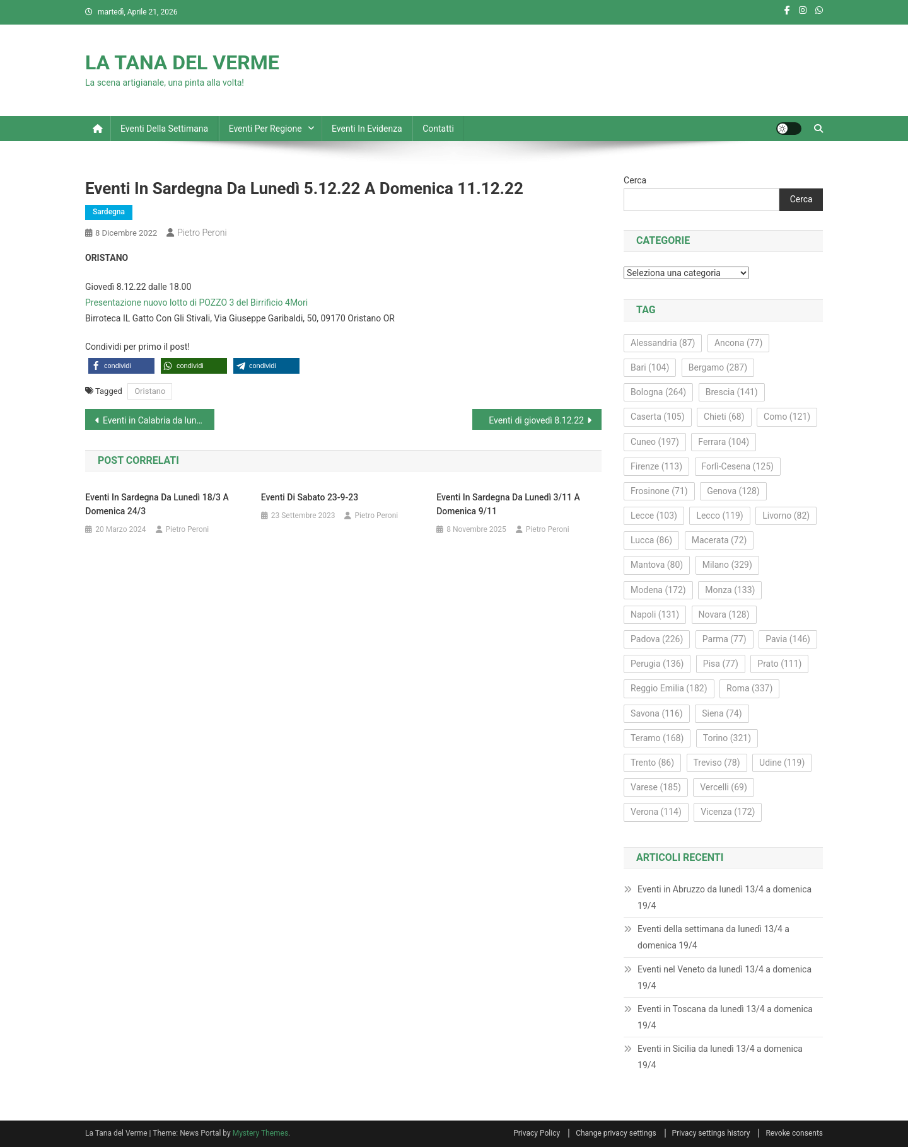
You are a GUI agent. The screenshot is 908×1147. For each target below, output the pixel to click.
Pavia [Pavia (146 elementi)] (787, 639)
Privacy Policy (536, 1133)
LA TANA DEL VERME (182, 62)
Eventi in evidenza (367, 129)
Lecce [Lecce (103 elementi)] (654, 515)
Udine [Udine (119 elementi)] (782, 763)
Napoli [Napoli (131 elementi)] (655, 614)
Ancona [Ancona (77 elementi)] (738, 343)
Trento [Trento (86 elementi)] (652, 763)
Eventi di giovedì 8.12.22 (536, 420)
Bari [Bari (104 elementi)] (650, 367)
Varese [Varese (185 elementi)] (656, 787)
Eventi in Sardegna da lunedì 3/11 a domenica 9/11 (508, 504)
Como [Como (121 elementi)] (787, 417)
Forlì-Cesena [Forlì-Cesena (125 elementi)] (738, 466)
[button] (121, 366)
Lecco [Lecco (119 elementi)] (719, 515)
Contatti (438, 129)
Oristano (149, 391)
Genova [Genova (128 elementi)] (733, 491)
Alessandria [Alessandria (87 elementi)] (663, 343)
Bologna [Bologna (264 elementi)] (658, 392)
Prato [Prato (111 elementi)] (779, 664)
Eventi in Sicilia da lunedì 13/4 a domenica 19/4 (720, 1057)
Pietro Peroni (201, 233)
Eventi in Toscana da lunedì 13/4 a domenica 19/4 (725, 1017)
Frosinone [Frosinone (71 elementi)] (659, 491)
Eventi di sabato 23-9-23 (309, 497)
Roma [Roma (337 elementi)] (749, 688)
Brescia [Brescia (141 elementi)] (732, 392)
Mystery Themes (260, 1133)
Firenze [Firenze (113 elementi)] (656, 466)
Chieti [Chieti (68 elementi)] (724, 417)
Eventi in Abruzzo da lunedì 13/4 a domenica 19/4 (724, 897)
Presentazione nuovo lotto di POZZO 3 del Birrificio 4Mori (196, 302)
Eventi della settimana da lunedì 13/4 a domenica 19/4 (713, 937)
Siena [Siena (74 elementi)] (722, 713)
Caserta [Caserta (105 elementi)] (657, 417)
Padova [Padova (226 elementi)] (657, 639)
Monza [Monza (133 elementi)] (730, 590)
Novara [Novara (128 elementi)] (724, 614)
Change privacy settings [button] (616, 1133)
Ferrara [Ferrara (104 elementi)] (723, 442)
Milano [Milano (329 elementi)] (727, 565)
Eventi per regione (265, 129)
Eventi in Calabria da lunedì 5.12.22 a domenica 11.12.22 (158, 420)
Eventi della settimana (164, 129)
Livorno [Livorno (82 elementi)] (786, 515)
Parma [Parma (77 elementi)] (724, 639)
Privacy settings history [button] (711, 1133)
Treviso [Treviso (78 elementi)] (717, 763)
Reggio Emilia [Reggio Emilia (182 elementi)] (669, 688)
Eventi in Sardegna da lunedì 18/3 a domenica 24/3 (157, 504)
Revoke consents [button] (794, 1133)
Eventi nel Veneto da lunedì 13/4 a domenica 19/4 (724, 977)
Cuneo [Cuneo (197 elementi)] (655, 442)
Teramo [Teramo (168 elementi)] (657, 738)
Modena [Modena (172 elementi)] (658, 590)
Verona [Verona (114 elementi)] (656, 812)
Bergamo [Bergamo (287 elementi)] (718, 367)
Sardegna (109, 211)
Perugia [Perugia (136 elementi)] (657, 664)
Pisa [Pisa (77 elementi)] (720, 664)
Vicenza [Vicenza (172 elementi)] (728, 812)
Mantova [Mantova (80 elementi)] (657, 565)
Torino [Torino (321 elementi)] (727, 738)
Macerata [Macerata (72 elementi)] (719, 540)
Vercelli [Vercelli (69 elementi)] (723, 787)
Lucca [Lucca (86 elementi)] (651, 540)
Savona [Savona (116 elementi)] (657, 713)
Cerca (635, 180)
